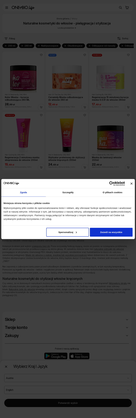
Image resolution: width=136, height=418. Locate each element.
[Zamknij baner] (131, 184)
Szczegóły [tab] (68, 192)
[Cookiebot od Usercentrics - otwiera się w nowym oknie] (111, 183)
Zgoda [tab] (23, 192)
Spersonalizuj (67, 232)
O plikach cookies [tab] (112, 192)
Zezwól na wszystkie (111, 232)
